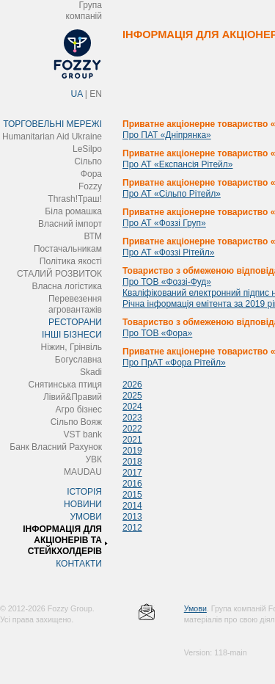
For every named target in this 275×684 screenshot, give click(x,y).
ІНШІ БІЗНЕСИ (72, 335)
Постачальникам (68, 249)
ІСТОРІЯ (84, 492)
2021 (132, 439)
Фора (91, 174)
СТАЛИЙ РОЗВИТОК (59, 274)
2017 (132, 472)
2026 (132, 384)
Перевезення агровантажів (75, 304)
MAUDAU (83, 472)
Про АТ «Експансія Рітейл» (177, 164)
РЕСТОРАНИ (75, 322)
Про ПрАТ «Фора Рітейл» (174, 362)
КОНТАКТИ (79, 564)
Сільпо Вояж (76, 422)
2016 (132, 484)
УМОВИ (86, 517)
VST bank (83, 434)
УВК (93, 459)
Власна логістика (67, 286)
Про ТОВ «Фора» (157, 333)
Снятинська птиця (65, 384)
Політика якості (71, 261)
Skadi (91, 372)
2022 (132, 428)
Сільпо (88, 161)
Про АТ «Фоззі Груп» (164, 223)
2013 (132, 517)
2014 (132, 506)
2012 (132, 528)
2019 (132, 450)
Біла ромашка (73, 211)
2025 (132, 395)
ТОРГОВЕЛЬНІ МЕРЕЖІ (52, 124)
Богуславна (78, 359)
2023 (132, 417)
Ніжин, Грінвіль (71, 347)
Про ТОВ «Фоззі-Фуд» (166, 282)
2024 (132, 406)
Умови (195, 608)
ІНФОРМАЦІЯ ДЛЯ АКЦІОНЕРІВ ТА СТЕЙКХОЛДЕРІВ (62, 540)
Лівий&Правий (72, 397)
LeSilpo (87, 149)
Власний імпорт (70, 224)
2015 (132, 495)
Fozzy (90, 186)
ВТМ (93, 236)
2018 (132, 461)
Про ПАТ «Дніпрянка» (166, 135)
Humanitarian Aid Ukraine (52, 136)
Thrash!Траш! (75, 199)
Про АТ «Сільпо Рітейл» (171, 194)
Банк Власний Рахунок (56, 447)
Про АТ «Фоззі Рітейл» (168, 252)
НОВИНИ (83, 504)
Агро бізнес (79, 409)
